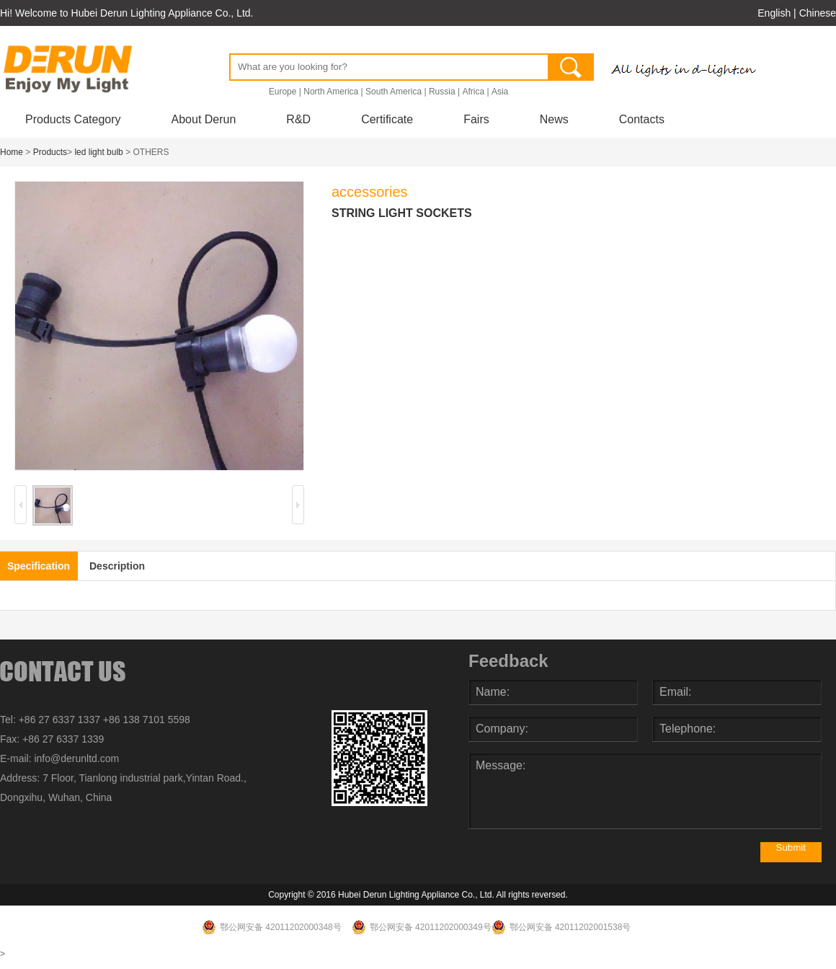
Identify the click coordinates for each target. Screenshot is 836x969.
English (774, 13)
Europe (283, 92)
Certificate (387, 119)
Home (11, 152)
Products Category (73, 119)
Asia (500, 92)
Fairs (476, 119)
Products (50, 152)
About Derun (204, 119)
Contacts (641, 119)
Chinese (817, 13)
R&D (298, 119)
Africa (473, 92)
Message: (645, 791)
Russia (442, 92)
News (554, 119)
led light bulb (98, 152)
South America (393, 92)
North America (330, 92)
